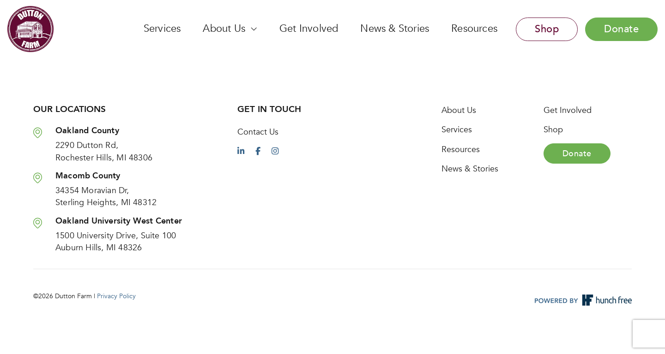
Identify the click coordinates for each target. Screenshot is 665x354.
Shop (547, 29)
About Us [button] (225, 28)
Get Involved (308, 28)
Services (162, 28)
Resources (474, 28)
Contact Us (257, 131)
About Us (458, 110)
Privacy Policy (116, 296)
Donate (621, 29)
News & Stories (394, 28)
